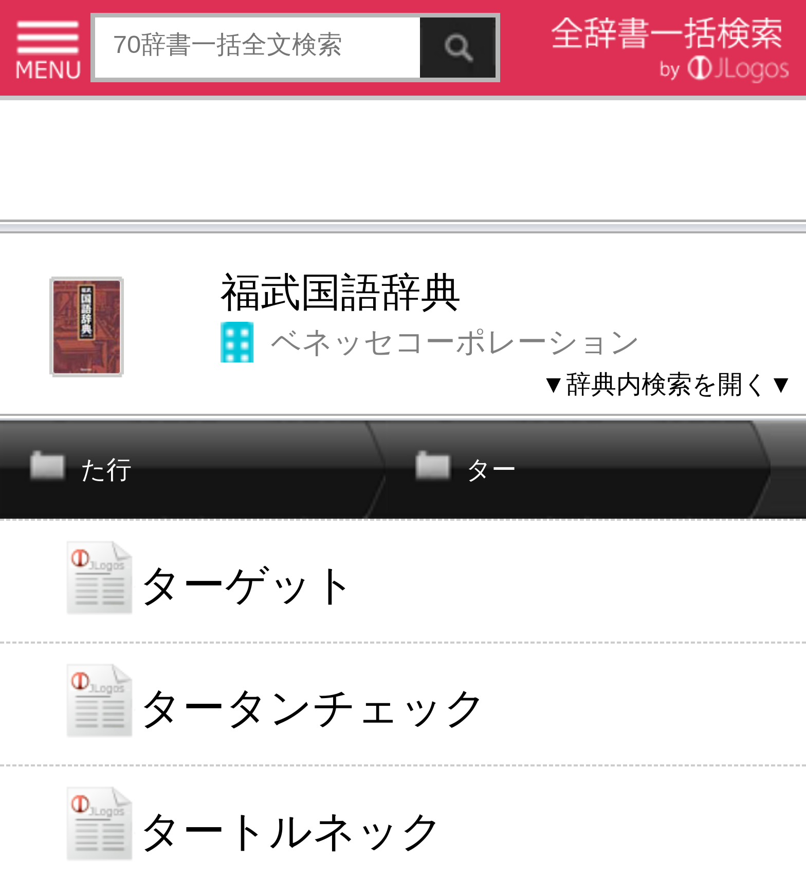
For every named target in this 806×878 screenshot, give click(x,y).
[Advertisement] (403, 163)
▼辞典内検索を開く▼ (667, 384)
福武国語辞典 (341, 292)
